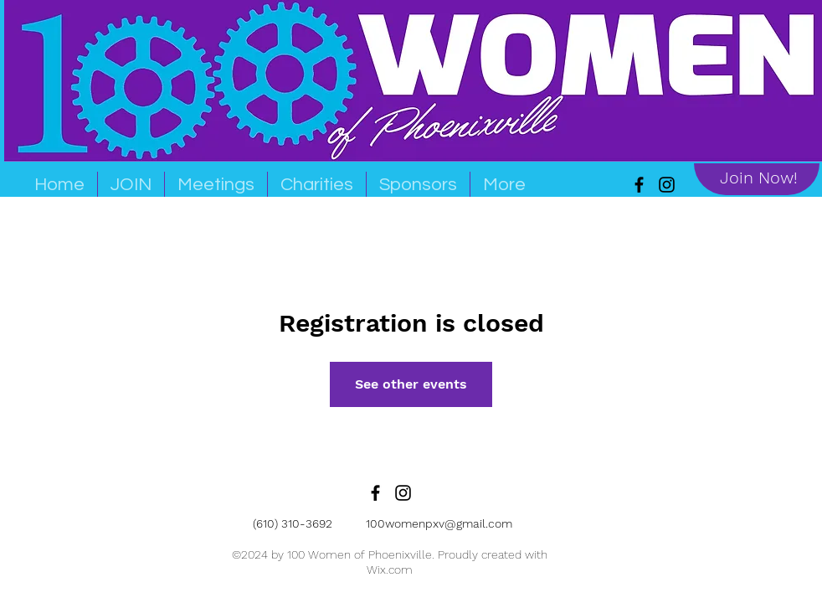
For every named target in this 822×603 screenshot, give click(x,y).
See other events (411, 384)
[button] (216, 184)
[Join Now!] (758, 177)
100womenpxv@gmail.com (439, 523)
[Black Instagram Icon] (403, 492)
